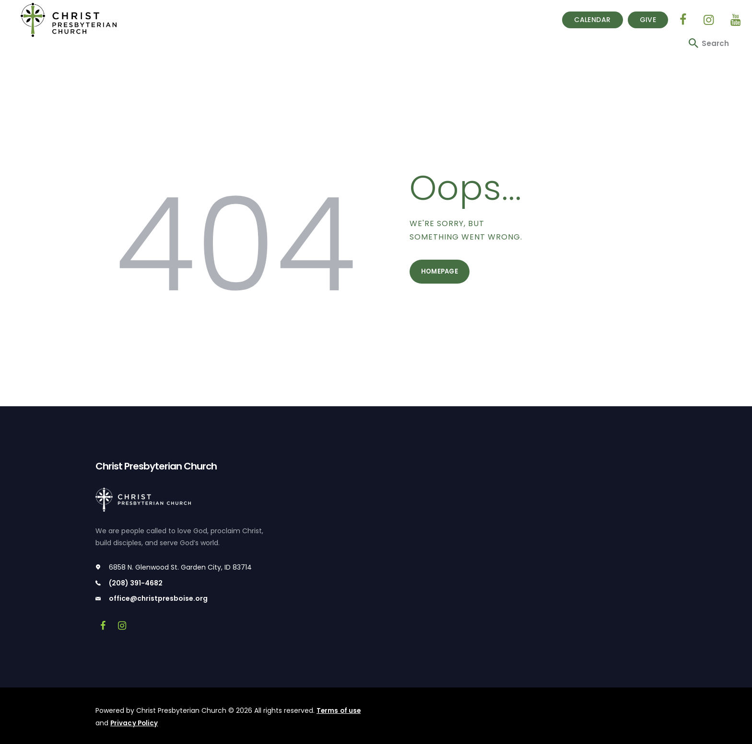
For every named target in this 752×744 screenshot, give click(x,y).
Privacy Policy (134, 722)
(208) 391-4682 (136, 583)
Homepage (441, 273)
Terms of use (339, 710)
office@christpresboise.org (158, 599)
